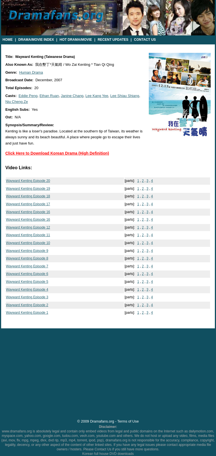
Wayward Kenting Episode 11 (28, 235)
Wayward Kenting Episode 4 (27, 290)
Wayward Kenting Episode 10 (28, 243)
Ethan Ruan (49, 96)
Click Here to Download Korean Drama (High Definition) (57, 153)
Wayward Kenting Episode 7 (27, 266)
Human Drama (31, 72)
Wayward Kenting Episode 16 (28, 212)
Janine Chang (72, 96)
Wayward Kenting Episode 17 (28, 204)
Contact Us (145, 40)
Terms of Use (128, 421)
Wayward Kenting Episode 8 (27, 258)
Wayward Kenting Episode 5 (27, 282)
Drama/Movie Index (36, 40)
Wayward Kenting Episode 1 (27, 313)
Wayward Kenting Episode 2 (27, 305)
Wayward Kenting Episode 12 (28, 227)
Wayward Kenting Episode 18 (28, 196)
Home (8, 40)
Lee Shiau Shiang (124, 96)
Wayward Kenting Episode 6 (27, 274)
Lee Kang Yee (97, 96)
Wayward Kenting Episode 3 (27, 297)
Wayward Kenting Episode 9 (27, 251)
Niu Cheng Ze (16, 102)
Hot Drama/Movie (76, 40)
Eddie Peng (28, 96)
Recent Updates (113, 40)
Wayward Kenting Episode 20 (28, 181)
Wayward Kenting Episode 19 (28, 189)
